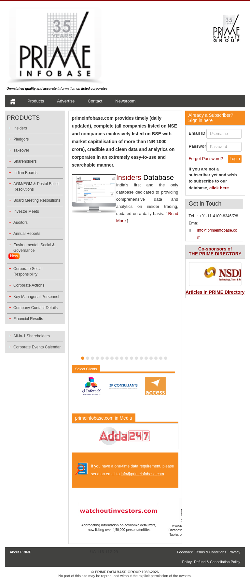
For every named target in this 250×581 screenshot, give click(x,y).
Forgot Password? (206, 158)
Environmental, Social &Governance (34, 248)
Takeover (21, 150)
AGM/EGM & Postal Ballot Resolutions (36, 187)
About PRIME (21, 552)
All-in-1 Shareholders (31, 336)
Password (197, 146)
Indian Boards (25, 172)
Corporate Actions (28, 285)
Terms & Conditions (210, 552)
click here (219, 187)
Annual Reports (26, 233)
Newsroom (125, 101)
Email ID (197, 133)
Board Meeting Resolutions (36, 200)
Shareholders (24, 161)
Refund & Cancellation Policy (217, 562)
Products (35, 101)
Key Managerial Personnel (36, 296)
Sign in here (210, 118)
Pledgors (21, 139)
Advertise (66, 101)
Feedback (185, 552)
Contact (95, 101)
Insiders (20, 128)
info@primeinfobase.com (142, 474)
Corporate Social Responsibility (27, 271)
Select (86, 369)
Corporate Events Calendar (37, 347)
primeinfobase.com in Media (103, 418)
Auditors (20, 222)
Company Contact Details (35, 307)
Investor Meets (26, 211)
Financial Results (28, 319)
